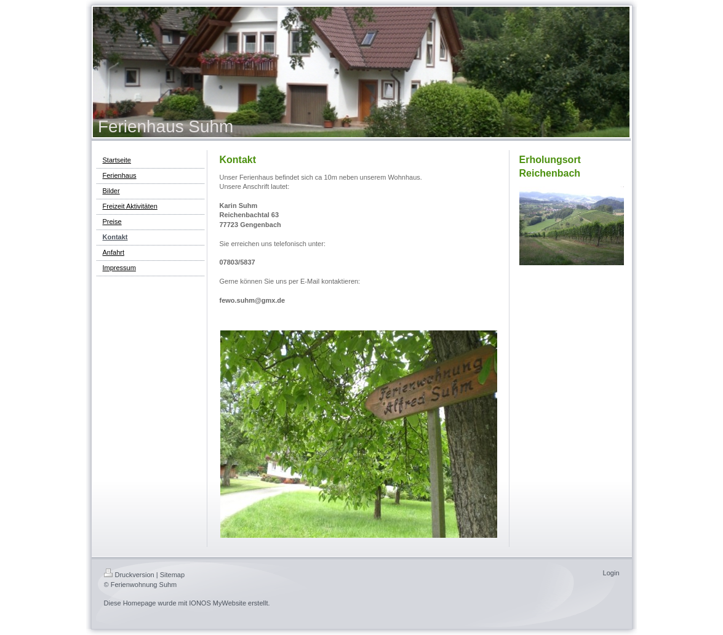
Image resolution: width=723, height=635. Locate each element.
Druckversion (129, 574)
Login (611, 573)
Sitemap (172, 574)
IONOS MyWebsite (217, 603)
